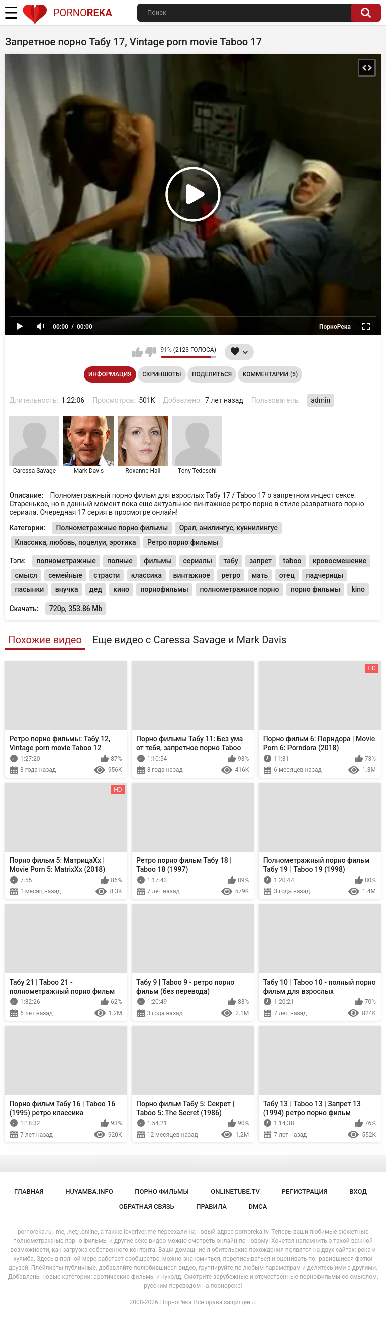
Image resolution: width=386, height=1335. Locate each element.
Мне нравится (137, 352)
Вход (358, 1191)
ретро (230, 575)
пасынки (29, 589)
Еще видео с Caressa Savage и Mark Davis (189, 640)
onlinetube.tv (235, 1191)
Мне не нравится (150, 352)
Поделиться (212, 374)
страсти (106, 575)
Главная (29, 1191)
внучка (66, 589)
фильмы (158, 561)
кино (121, 589)
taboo (292, 561)
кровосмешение (339, 561)
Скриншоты (161, 374)
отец (287, 575)
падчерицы (324, 575)
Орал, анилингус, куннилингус (228, 528)
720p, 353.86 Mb (76, 608)
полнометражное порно (239, 589)
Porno (67, 12)
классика (146, 575)
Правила (211, 1206)
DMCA (257, 1206)
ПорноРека (176, 1302)
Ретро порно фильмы (182, 542)
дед (95, 589)
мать (260, 575)
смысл (26, 575)
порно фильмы (315, 589)
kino (358, 589)
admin (320, 400)
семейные (65, 575)
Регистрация (305, 1191)
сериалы (198, 561)
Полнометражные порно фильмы (112, 528)
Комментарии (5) (270, 374)
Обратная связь (146, 1206)
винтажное (191, 575)
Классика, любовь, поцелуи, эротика (75, 542)
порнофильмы (164, 589)
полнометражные (65, 561)
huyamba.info (89, 1191)
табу (230, 561)
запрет (260, 561)
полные (120, 561)
